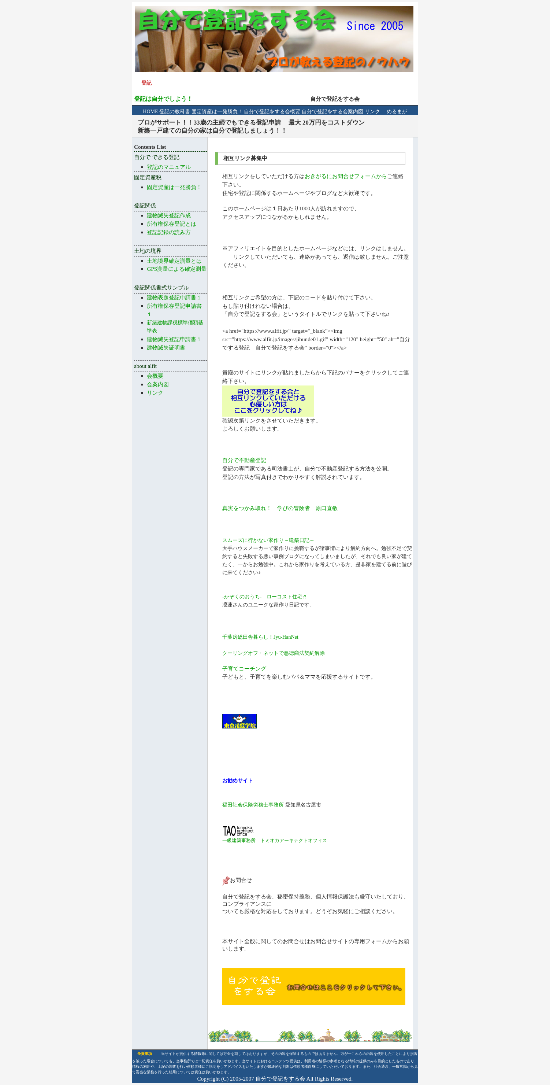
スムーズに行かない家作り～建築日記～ (268, 540)
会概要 (155, 376)
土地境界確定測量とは (174, 261)
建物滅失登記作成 (169, 215)
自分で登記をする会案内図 (332, 111)
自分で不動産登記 (244, 460)
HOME (151, 111)
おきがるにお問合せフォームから (346, 176)
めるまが (394, 111)
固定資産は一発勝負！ (217, 111)
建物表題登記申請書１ (174, 297)
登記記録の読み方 (169, 232)
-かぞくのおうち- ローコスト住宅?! (264, 596)
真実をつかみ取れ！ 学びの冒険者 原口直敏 (280, 508)
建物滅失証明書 (166, 347)
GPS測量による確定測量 (177, 269)
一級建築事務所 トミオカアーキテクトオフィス (274, 840)
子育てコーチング (244, 668)
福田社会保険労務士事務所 (253, 805)
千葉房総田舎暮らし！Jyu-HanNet (260, 637)
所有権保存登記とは (171, 224)
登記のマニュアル (169, 167)
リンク (372, 111)
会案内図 (158, 384)
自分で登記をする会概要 (272, 111)
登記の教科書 (175, 111)
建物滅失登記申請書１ (174, 339)
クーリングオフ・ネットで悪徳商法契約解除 (273, 653)
